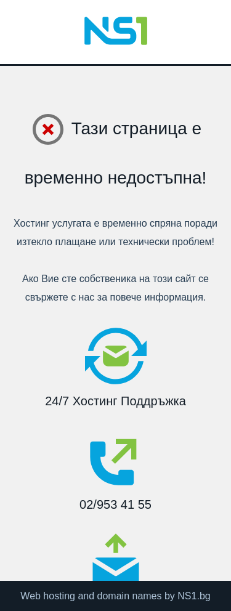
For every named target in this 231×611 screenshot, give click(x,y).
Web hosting (47, 596)
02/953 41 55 (115, 470)
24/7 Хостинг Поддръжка (115, 366)
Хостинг (31, 223)
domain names (129, 596)
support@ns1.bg (115, 570)
